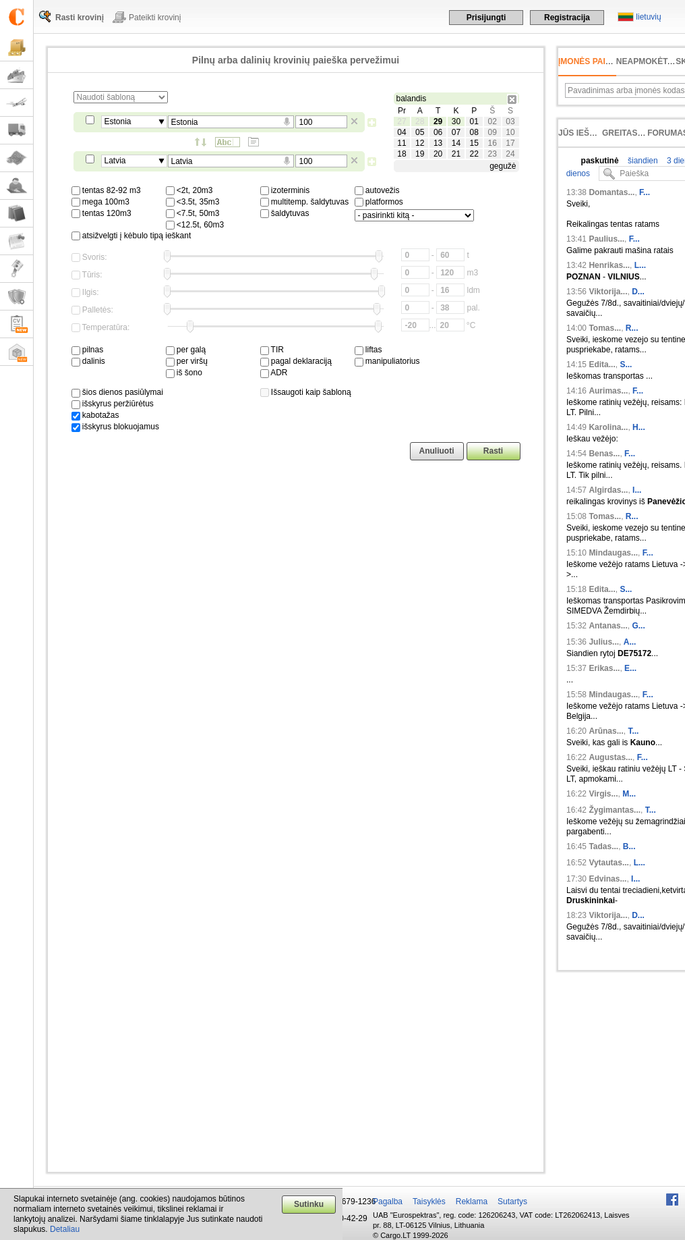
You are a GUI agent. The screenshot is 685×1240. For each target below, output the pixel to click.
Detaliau (65, 1229)
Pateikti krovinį (155, 17)
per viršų (187, 361)
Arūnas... (606, 731)
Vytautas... (609, 862)
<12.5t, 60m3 (195, 225)
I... (636, 490)
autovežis (377, 190)
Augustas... (610, 757)
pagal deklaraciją (296, 361)
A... (630, 642)
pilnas (87, 349)
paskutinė (600, 160)
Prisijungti (486, 17)
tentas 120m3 (101, 213)
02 (491, 121)
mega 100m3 (100, 202)
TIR (272, 349)
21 (456, 154)
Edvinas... (607, 879)
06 (438, 132)
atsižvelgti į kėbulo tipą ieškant (131, 235)
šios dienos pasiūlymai (117, 392)
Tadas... (603, 846)
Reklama (471, 1201)
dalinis (88, 361)
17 (510, 143)
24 (510, 154)
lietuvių (648, 17)
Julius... (604, 642)
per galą (186, 349)
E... (630, 668)
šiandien (642, 160)
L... (640, 265)
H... (638, 427)
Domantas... (611, 192)
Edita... (602, 364)
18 (401, 154)
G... (638, 625)
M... (629, 794)
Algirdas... (608, 490)
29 (438, 121)
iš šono (184, 372)
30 (456, 121)
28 (419, 121)
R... (632, 328)
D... (638, 291)
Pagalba (388, 1201)
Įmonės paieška (593, 61)
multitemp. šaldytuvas (304, 202)
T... (633, 731)
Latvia (115, 160)
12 (419, 143)
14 (456, 143)
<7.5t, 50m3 (193, 213)
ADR (274, 372)
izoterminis (285, 190)
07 (456, 132)
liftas (368, 349)
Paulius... (606, 239)
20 (438, 154)
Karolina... (608, 427)
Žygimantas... (615, 810)
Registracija (567, 17)
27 (401, 121)
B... (629, 846)
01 (474, 121)
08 (474, 132)
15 (474, 143)
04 (401, 132)
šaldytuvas (284, 213)
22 (474, 154)
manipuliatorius (387, 361)
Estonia (118, 121)
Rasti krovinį (79, 17)
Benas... (604, 453)
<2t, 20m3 (189, 190)
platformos (379, 202)
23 (491, 154)
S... (626, 364)
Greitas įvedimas (640, 133)
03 (510, 121)
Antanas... (608, 625)
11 (401, 143)
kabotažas (95, 415)
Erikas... (604, 668)
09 (491, 132)
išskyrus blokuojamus (115, 426)
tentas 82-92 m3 (106, 190)
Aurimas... (608, 391)
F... (644, 192)
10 (510, 132)
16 (491, 143)
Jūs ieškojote (590, 133)
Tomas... (605, 328)
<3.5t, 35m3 (193, 202)
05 (419, 132)
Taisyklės (429, 1201)
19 (419, 154)
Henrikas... (609, 265)
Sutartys (512, 1201)
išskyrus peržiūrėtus (112, 403)
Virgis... (603, 794)
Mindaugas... (613, 553)
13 (438, 143)
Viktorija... (608, 291)
